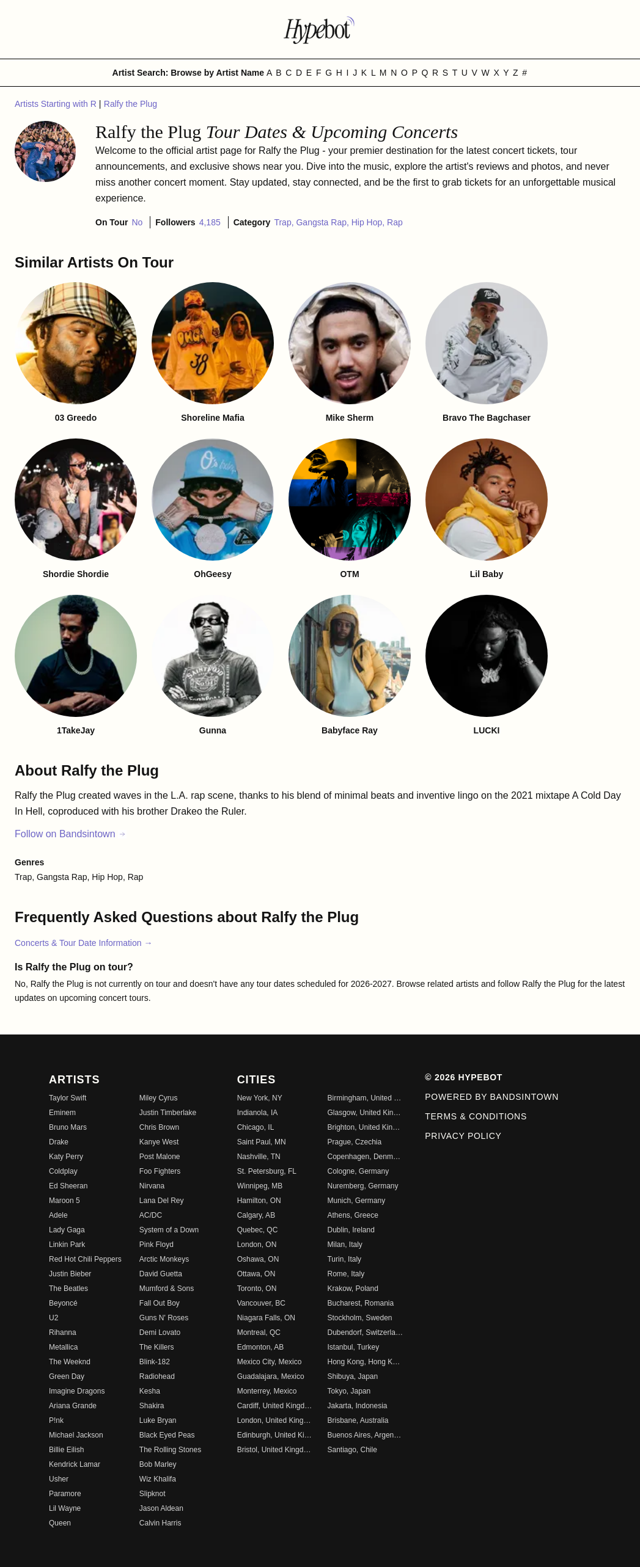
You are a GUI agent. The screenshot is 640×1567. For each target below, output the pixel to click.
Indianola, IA (257, 1112)
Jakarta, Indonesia (357, 1406)
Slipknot (152, 1493)
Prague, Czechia (354, 1142)
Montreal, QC (259, 1332)
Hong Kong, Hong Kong (365, 1362)
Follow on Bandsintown (71, 834)
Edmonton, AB (260, 1347)
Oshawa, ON (258, 1259)
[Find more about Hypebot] (320, 29)
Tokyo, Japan (348, 1391)
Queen (60, 1523)
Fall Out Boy (159, 1303)
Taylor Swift (67, 1098)
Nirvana (151, 1186)
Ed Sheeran (68, 1186)
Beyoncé (63, 1303)
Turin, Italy (344, 1259)
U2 (53, 1318)
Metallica (63, 1347)
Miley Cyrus (158, 1098)
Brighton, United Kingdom (365, 1127)
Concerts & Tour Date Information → (83, 943)
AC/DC (150, 1215)
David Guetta (160, 1274)
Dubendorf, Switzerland (365, 1332)
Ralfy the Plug (130, 104)
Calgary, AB (256, 1215)
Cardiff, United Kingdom (275, 1406)
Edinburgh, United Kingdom (275, 1435)
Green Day (66, 1376)
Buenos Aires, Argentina (365, 1435)
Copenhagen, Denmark (365, 1156)
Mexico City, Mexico (269, 1362)
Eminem (62, 1112)
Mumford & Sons (166, 1288)
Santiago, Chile (352, 1449)
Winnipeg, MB (260, 1186)
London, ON (257, 1244)
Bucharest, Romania (360, 1303)
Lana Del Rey (161, 1200)
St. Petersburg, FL (266, 1171)
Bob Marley (158, 1464)
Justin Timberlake (167, 1112)
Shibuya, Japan (352, 1376)
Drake (58, 1142)
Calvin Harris (160, 1523)
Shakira (151, 1406)
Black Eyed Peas (167, 1435)
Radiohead (157, 1376)
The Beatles (68, 1288)
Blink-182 (154, 1362)
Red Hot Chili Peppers (85, 1259)
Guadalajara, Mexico (270, 1376)
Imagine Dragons (77, 1391)
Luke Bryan (158, 1420)
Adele (58, 1215)
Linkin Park (67, 1244)
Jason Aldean (161, 1508)
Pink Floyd (156, 1244)
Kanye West (158, 1142)
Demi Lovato (159, 1332)
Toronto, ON (257, 1288)
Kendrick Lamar (74, 1464)
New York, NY (259, 1098)
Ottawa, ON (256, 1274)
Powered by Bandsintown (492, 1097)
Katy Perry (66, 1156)
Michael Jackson (76, 1435)
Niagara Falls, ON (266, 1318)
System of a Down (169, 1230)
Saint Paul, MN (261, 1142)
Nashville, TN (259, 1156)
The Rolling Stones (170, 1449)
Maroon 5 (64, 1200)
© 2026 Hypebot (463, 1077)
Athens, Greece (352, 1215)
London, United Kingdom (275, 1420)
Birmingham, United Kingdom (365, 1098)
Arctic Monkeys (164, 1259)
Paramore (65, 1493)
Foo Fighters (159, 1171)
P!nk (56, 1420)
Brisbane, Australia (357, 1420)
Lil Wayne (65, 1508)
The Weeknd (69, 1362)
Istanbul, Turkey (353, 1347)
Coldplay (63, 1171)
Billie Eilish (66, 1449)
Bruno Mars (68, 1127)
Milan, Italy (344, 1244)
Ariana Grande (73, 1406)
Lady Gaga (67, 1230)
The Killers (156, 1347)
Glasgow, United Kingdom (365, 1112)
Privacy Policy (463, 1136)
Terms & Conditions (476, 1116)
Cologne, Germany (358, 1171)
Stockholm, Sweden (359, 1318)
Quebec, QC (257, 1230)
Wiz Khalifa (157, 1479)
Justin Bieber (70, 1274)
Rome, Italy (345, 1274)
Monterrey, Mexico (267, 1391)
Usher (58, 1479)
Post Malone (159, 1156)
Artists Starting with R (57, 104)
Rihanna (62, 1332)
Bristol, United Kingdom (275, 1449)
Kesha (149, 1391)
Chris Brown (159, 1127)
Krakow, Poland (352, 1288)
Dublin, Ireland (350, 1230)
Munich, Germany (356, 1200)
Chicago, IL (255, 1127)
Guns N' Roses (163, 1318)
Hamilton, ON (259, 1200)
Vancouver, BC (261, 1303)
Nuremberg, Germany (362, 1186)
